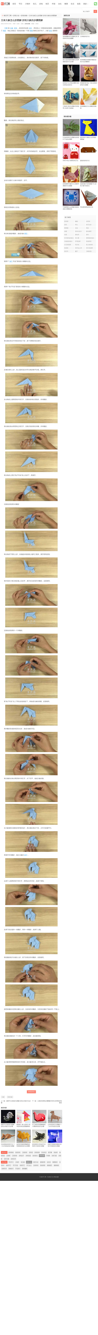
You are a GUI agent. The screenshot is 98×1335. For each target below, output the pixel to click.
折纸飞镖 (6, 1159)
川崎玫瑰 (88, 251)
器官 (65, 224)
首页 (14, 4)
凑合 (50, 30)
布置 (65, 234)
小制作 (27, 4)
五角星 (8, 1155)
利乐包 (77, 244)
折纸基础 (11, 1152)
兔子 (11, 261)
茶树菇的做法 (90, 238)
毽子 (76, 251)
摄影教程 (56, 1165)
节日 (20, 4)
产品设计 (17, 1168)
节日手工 (11, 1162)
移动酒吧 (88, 231)
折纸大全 (16, 15)
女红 (60, 4)
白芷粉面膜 (67, 244)
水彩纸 (88, 221)
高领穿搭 (88, 241)
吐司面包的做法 (69, 238)
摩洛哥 (77, 234)
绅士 (76, 224)
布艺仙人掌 (78, 248)
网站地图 (56, 1177)
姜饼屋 (66, 221)
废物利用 (42, 1162)
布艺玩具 (88, 224)
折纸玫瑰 (37, 1152)
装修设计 (11, 1168)
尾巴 (25, 233)
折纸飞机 (54, 1155)
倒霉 (65, 231)
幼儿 (34, 4)
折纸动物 (24, 15)
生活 (72, 4)
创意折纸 (17, 1152)
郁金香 (56, 1152)
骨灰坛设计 (78, 231)
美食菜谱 (42, 1165)
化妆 (76, 228)
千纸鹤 (48, 1155)
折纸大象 (10, 1097)
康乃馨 (50, 1152)
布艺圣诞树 (89, 248)
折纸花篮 (28, 1155)
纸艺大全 (35, 1162)
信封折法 (35, 1155)
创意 (78, 4)
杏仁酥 (77, 238)
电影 (4, 30)
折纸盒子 (21, 1155)
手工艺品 (15, 1165)
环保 (53, 4)
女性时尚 (35, 1165)
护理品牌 (77, 241)
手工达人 (29, 1165)
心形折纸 (14, 1155)
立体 (30, 28)
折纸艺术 (13, 1159)
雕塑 (66, 4)
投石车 (66, 251)
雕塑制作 (55, 1162)
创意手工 (8, 1165)
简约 (87, 234)
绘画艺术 (4, 1168)
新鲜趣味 (24, 1168)
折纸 (41, 4)
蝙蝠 (76, 221)
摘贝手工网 (7, 15)
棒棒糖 (66, 228)
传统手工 (22, 1165)
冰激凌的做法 (68, 241)
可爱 (6, 28)
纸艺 (47, 4)
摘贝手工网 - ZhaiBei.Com (47, 1177)
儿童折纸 (24, 1152)
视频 (31, 30)
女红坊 (49, 1162)
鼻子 (25, 855)
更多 (85, 4)
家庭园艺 (49, 1165)
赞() (31, 1091)
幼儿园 (23, 1162)
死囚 (87, 228)
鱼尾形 (66, 248)
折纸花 (31, 1152)
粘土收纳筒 (89, 244)
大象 (11, 28)
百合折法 (43, 1152)
